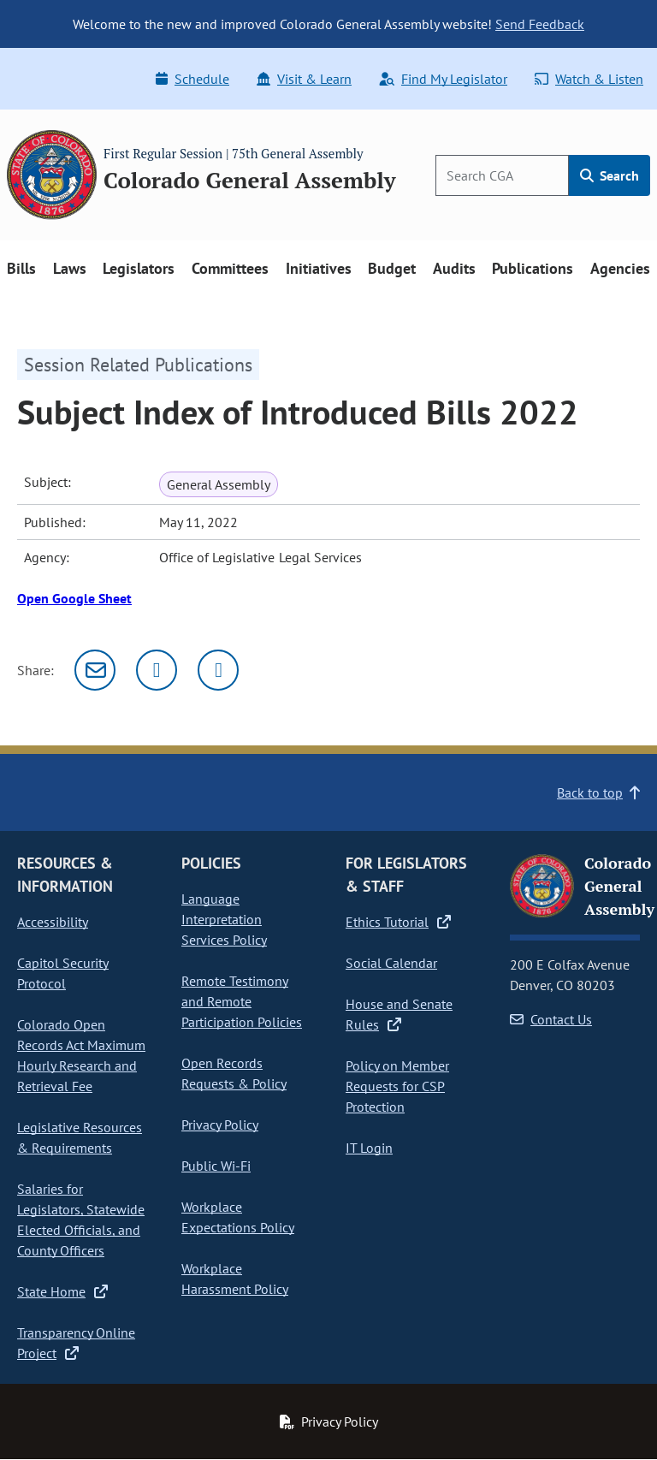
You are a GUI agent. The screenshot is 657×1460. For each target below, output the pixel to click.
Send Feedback (539, 24)
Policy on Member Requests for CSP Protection (397, 1086)
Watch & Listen (589, 78)
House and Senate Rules (399, 1014)
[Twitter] (156, 670)
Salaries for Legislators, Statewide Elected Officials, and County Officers (81, 1219)
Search (609, 175)
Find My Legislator (443, 78)
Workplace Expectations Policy (237, 1217)
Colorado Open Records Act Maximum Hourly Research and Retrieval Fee (81, 1055)
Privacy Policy (219, 1124)
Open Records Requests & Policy (234, 1073)
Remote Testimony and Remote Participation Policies (241, 1001)
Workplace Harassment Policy (234, 1278)
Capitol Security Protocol (63, 973)
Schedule (192, 78)
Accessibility (52, 921)
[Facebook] (218, 670)
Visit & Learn (304, 78)
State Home (62, 1291)
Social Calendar (391, 962)
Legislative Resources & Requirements (79, 1137)
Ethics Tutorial (398, 921)
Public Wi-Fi (216, 1165)
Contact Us (551, 1019)
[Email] (94, 670)
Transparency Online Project (76, 1343)
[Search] (502, 175)
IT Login (369, 1147)
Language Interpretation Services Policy (224, 919)
